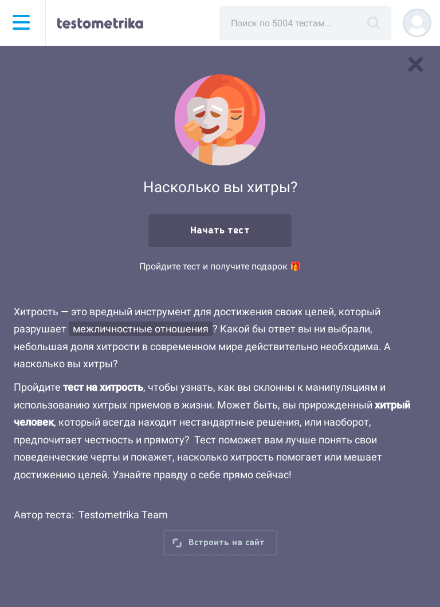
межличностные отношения (141, 329)
